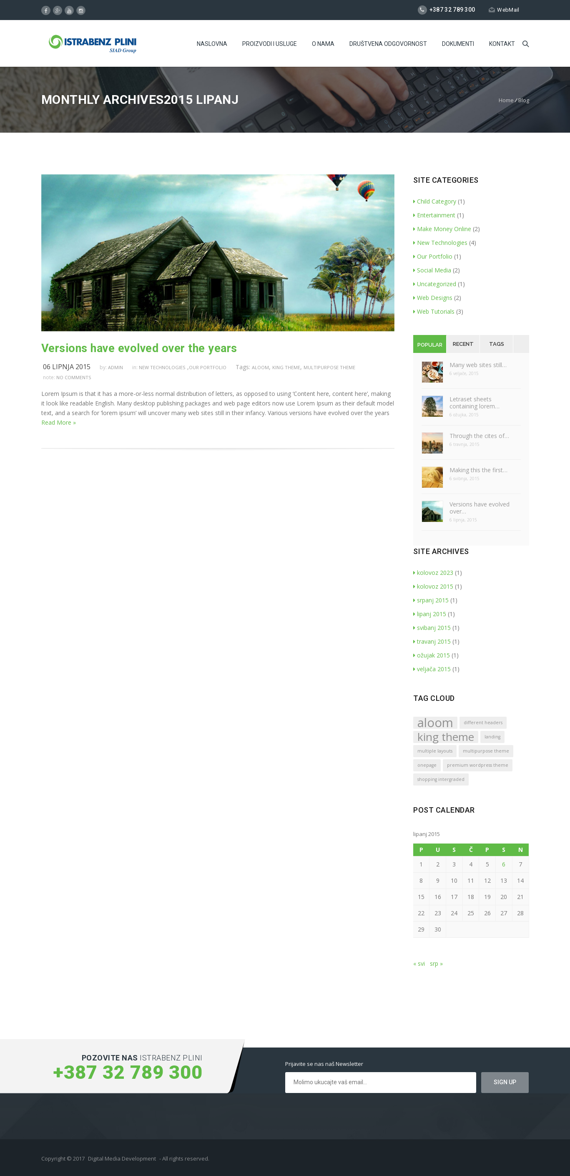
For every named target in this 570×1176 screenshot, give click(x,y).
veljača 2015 (432, 669)
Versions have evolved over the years (139, 348)
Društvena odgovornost (388, 43)
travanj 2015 (432, 641)
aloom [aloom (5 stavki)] (435, 723)
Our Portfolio (207, 367)
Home (506, 100)
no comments (73, 377)
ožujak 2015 (431, 655)
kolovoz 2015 (433, 586)
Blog (523, 100)
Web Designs (432, 298)
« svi (419, 963)
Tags (496, 344)
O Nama (323, 43)
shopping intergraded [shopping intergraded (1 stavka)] (441, 779)
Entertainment (434, 215)
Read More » (58, 422)
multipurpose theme (329, 367)
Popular (429, 345)
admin (115, 367)
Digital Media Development (122, 1158)
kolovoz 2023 (433, 573)
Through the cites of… (479, 435)
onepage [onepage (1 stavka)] (427, 765)
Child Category (434, 201)
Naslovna (212, 43)
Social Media (432, 270)
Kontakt (502, 43)
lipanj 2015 (429, 614)
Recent (463, 344)
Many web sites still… (478, 364)
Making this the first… (478, 469)
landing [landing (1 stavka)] (492, 737)
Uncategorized (434, 284)
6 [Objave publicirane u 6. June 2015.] (503, 864)
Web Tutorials (433, 311)
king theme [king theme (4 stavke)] (445, 737)
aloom (260, 367)
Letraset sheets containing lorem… (474, 402)
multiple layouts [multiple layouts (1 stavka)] (434, 751)
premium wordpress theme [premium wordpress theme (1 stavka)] (477, 765)
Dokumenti (458, 43)
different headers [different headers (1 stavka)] (483, 722)
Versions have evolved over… (479, 508)
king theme (286, 367)
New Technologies (162, 367)
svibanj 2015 (432, 628)
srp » (436, 963)
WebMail (504, 10)
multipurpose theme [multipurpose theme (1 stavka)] (486, 751)
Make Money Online (442, 229)
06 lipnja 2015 (66, 366)
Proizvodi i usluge (269, 43)
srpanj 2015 (431, 600)
